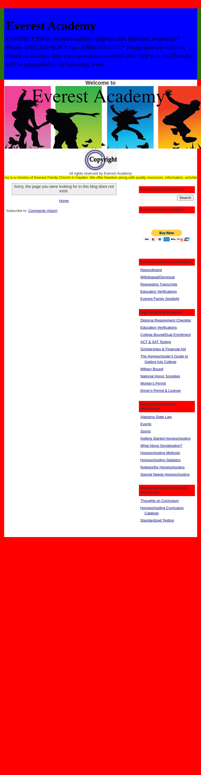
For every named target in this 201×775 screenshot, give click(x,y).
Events (145, 424)
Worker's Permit (153, 383)
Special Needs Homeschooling (164, 474)
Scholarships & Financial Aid (163, 349)
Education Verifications (158, 291)
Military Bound (151, 369)
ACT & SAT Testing (155, 342)
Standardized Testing (157, 520)
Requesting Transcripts (158, 284)
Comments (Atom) (42, 211)
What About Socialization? (161, 446)
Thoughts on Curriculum (159, 501)
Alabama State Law (156, 417)
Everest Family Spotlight (159, 299)
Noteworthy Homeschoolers (162, 467)
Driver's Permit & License (160, 390)
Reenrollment (151, 270)
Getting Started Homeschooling (165, 438)
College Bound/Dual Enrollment (165, 335)
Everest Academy (51, 26)
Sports (145, 431)
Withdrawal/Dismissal (157, 277)
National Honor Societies (160, 376)
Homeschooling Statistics (160, 460)
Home (64, 201)
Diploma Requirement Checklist (165, 320)
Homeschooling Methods (160, 453)
